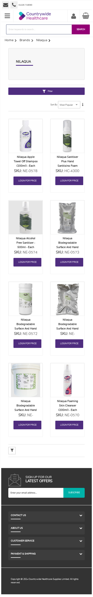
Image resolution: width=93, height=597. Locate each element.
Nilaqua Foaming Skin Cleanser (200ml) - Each (67, 406)
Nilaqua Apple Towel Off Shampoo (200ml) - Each (25, 161)
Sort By (54, 104)
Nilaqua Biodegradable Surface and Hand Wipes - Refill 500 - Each (67, 328)
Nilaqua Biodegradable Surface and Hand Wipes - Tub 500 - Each (25, 410)
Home (9, 40)
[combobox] (39, 29)
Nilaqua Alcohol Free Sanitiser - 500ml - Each (25, 243)
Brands (25, 40)
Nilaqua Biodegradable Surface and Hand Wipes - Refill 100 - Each (67, 247)
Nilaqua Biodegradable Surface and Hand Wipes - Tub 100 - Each (25, 328)
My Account (74, 16)
